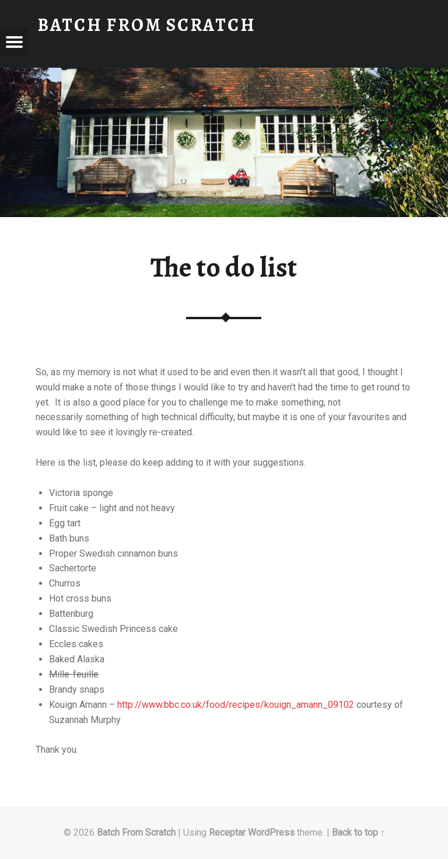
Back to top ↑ (358, 832)
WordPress (271, 832)
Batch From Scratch (136, 832)
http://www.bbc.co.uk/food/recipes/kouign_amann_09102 (235, 704)
